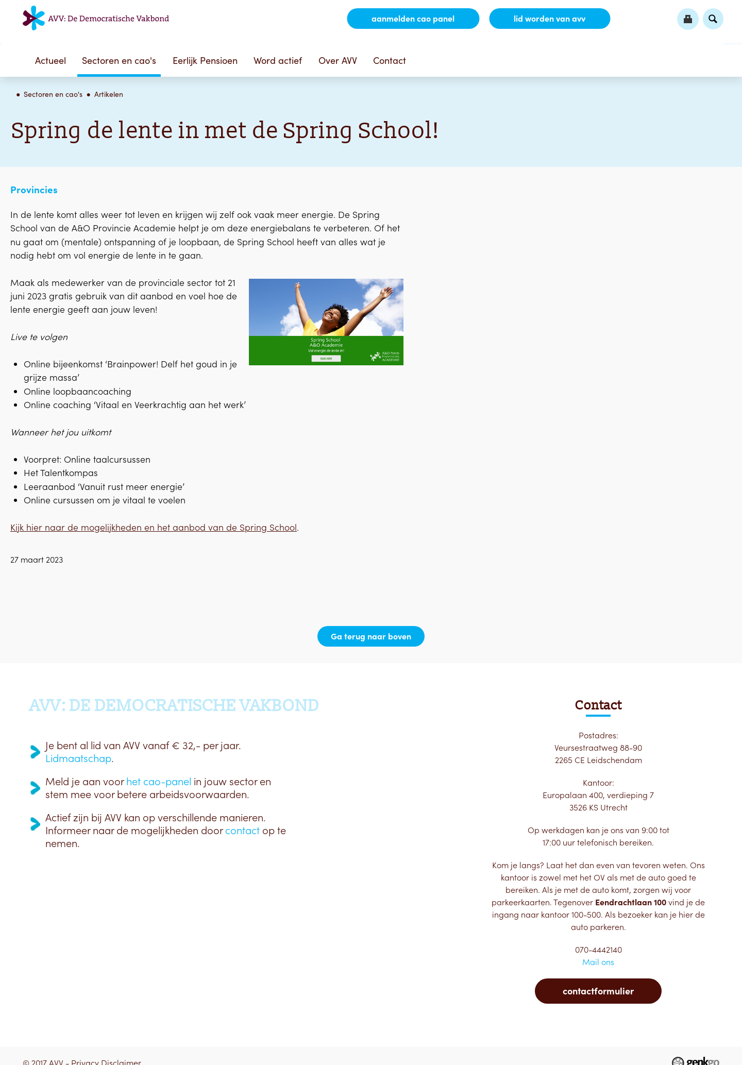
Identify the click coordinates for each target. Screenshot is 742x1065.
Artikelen (108, 94)
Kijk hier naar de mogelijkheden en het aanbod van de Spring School (153, 527)
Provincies (34, 189)
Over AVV (337, 60)
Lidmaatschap (78, 758)
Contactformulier (598, 991)
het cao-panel (158, 781)
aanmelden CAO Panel (413, 18)
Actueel (50, 60)
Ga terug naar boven (371, 636)
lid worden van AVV (549, 18)
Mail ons (598, 962)
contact (242, 830)
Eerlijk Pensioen (205, 60)
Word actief (278, 60)
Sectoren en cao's (119, 60)
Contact (389, 60)
